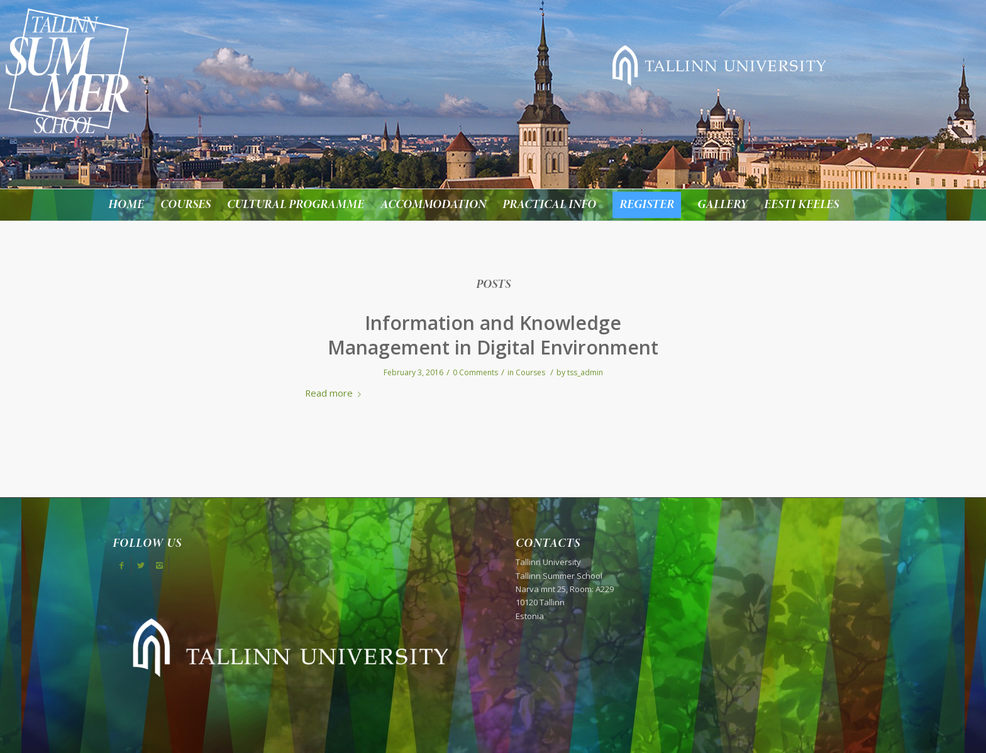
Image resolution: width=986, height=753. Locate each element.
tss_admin (585, 372)
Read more (335, 393)
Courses (530, 372)
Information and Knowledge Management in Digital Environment (493, 335)
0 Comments (475, 372)
